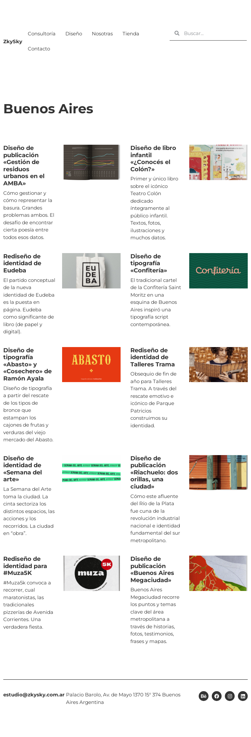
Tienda (131, 33)
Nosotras (102, 33)
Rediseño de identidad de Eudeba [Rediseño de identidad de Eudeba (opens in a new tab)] (22, 263)
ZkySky (12, 41)
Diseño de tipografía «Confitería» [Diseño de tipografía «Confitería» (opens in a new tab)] (148, 263)
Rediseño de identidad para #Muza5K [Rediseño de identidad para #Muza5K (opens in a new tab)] (25, 566)
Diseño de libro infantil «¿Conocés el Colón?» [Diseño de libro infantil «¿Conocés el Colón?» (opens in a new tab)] (153, 158)
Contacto (39, 49)
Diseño (73, 33)
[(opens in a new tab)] (91, 193)
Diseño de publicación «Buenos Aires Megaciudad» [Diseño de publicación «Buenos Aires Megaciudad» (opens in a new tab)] (152, 569)
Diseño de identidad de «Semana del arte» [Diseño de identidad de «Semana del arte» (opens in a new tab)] (22, 469)
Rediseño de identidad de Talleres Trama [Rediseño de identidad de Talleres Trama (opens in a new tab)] (152, 357)
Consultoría (42, 33)
